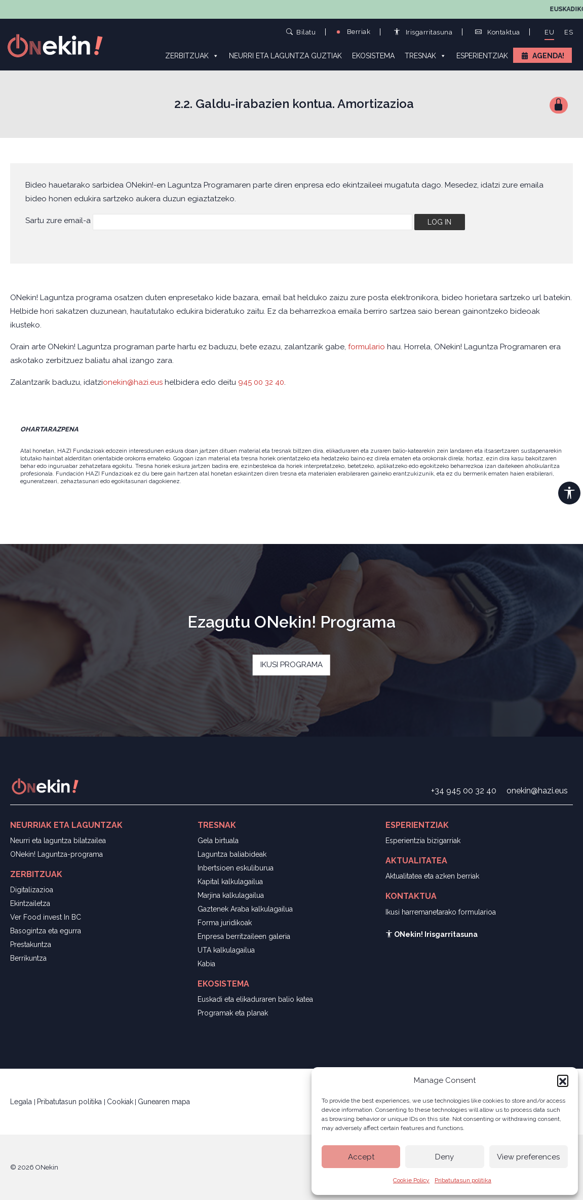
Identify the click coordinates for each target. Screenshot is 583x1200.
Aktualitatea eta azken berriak (432, 876)
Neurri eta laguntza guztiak (285, 56)
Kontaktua (497, 32)
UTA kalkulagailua (226, 950)
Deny (444, 1156)
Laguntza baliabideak (232, 854)
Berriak (352, 31)
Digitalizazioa (31, 890)
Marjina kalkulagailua (231, 895)
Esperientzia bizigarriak (422, 841)
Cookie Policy (411, 1180)
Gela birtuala (218, 841)
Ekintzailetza (30, 903)
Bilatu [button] (301, 31)
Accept (361, 1156)
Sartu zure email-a (58, 220)
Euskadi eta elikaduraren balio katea (255, 999)
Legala (22, 1102)
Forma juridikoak (225, 923)
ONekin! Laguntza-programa (56, 854)
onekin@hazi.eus (134, 382)
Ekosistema (373, 56)
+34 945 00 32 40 (463, 790)
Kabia (206, 964)
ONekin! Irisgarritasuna (431, 934)
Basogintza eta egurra (45, 931)
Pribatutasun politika (463, 1180)
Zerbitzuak (192, 55)
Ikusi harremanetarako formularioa (440, 912)
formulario (366, 346)
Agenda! (548, 56)
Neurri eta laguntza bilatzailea (58, 841)
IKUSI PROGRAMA (291, 664)
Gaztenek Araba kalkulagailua (245, 909)
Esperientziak (482, 56)
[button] (563, 1080)
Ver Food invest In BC (45, 917)
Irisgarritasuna (423, 32)
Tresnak (425, 55)
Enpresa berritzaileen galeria (244, 936)
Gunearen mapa (164, 1102)
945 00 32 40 (261, 382)
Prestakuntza (30, 944)
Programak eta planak (233, 1013)
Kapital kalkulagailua (230, 882)
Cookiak (120, 1102)
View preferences (528, 1156)
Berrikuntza (28, 958)
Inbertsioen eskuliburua (236, 868)
